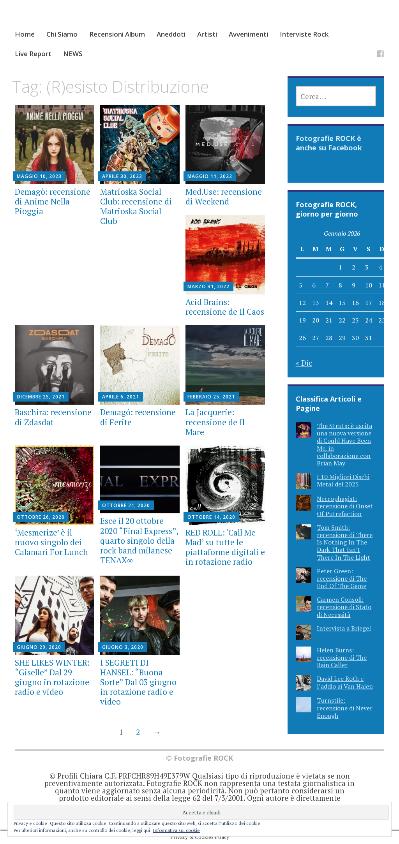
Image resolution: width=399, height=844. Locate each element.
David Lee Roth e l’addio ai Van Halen (345, 682)
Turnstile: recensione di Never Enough (345, 707)
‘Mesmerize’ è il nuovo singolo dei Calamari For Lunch (51, 542)
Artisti (207, 34)
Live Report (33, 53)
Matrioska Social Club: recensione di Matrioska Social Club (136, 206)
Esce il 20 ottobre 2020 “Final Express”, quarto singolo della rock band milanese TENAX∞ (139, 540)
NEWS (73, 53)
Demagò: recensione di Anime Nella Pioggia (52, 201)
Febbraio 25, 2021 (211, 396)
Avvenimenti (248, 34)
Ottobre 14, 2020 (211, 517)
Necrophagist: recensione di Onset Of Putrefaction (345, 506)
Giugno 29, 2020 (39, 647)
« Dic (304, 363)
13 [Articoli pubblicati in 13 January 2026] (315, 302)
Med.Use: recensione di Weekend (223, 196)
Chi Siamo (62, 34)
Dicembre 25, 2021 (41, 396)
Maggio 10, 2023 (39, 176)
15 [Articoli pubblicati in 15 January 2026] (342, 302)
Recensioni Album (117, 34)
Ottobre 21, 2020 (126, 505)
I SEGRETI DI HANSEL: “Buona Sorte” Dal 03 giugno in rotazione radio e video (138, 682)
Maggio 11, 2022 (209, 176)
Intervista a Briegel (344, 628)
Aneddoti (171, 34)
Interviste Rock (304, 34)
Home (25, 34)
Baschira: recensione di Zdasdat (53, 417)
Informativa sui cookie (176, 830)
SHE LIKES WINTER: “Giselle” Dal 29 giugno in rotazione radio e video (52, 677)
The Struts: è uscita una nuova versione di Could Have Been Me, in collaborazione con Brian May (344, 444)
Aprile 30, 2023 (122, 176)
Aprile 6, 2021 (120, 396)
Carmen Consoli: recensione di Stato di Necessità (344, 606)
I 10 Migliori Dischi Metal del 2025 (343, 480)
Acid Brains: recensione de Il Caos (224, 306)
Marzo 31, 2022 (208, 286)
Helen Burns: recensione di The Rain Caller (342, 657)
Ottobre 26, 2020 (41, 517)
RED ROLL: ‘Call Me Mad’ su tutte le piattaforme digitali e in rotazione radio (225, 547)
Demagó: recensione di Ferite (138, 417)
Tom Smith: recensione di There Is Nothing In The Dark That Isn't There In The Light (345, 542)
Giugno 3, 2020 (122, 647)
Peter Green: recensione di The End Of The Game (342, 578)
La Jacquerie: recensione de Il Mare (215, 422)
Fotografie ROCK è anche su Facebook (329, 143)
